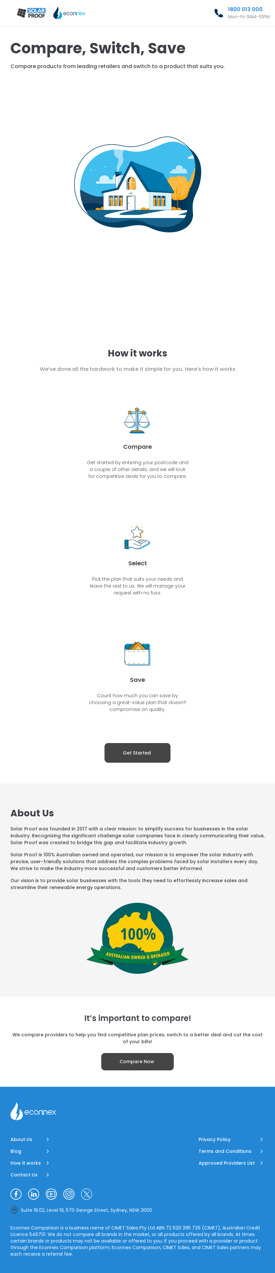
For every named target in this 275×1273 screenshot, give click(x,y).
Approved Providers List (227, 1163)
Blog (15, 1151)
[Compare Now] (137, 1061)
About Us (21, 1139)
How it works (25, 1163)
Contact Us (24, 1175)
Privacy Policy (215, 1139)
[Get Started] (137, 753)
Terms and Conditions (225, 1151)
